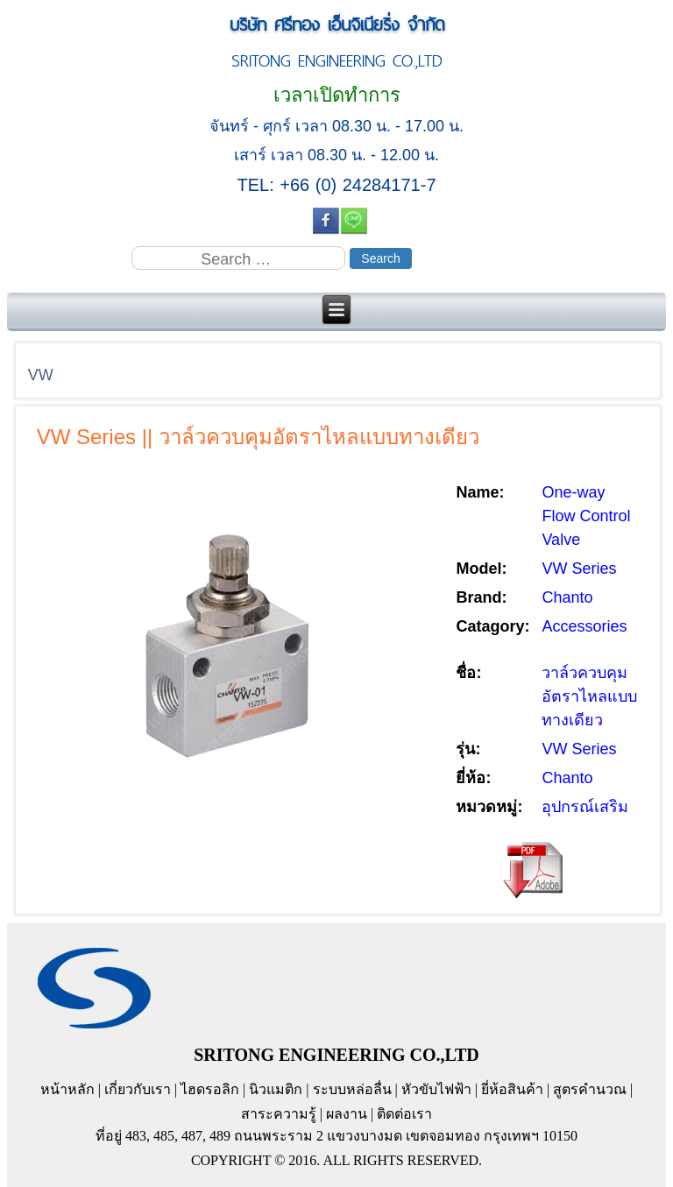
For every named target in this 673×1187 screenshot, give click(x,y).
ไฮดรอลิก (210, 1089)
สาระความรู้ (278, 1113)
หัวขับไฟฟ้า (436, 1089)
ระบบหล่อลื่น (352, 1089)
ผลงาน (346, 1113)
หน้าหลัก (67, 1089)
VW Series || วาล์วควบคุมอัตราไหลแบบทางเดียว (258, 437)
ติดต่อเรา (404, 1113)
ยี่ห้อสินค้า (512, 1089)
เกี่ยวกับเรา (137, 1089)
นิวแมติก (275, 1089)
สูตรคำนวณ (590, 1089)
